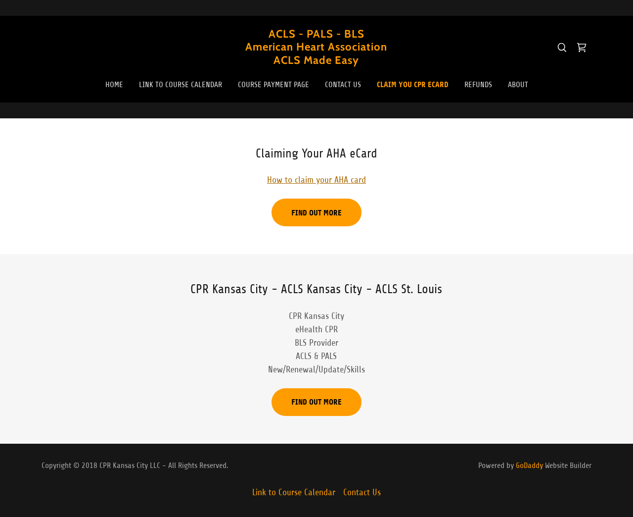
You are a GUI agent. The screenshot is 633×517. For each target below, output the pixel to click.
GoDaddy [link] (529, 465)
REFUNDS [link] (478, 84)
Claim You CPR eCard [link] (413, 84)
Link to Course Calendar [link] (180, 84)
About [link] (518, 84)
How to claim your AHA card (316, 180)
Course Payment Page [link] (273, 84)
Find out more (316, 212)
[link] (317, 61)
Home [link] (114, 84)
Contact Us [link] (343, 84)
